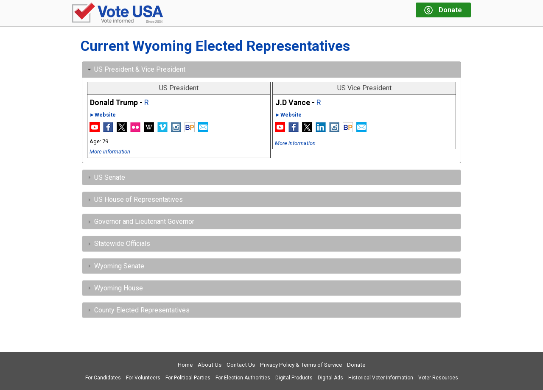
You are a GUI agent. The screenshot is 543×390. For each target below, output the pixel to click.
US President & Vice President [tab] (135, 69)
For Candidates (103, 378)
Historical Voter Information (380, 378)
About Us (209, 365)
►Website (103, 114)
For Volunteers (143, 378)
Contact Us (241, 365)
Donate (356, 365)
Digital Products (294, 378)
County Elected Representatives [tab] (138, 310)
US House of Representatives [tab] (134, 199)
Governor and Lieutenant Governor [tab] (140, 221)
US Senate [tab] (105, 177)
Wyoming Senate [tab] (115, 266)
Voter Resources (438, 378)
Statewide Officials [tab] (118, 244)
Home (185, 365)
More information (110, 151)
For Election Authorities (243, 378)
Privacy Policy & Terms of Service (301, 365)
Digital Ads (330, 378)
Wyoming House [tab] (114, 288)
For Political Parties (187, 378)
